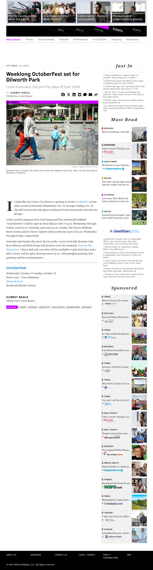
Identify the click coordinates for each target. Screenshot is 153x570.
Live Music (86, 307)
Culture (98, 30)
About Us (11, 554)
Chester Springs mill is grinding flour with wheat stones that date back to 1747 (124, 87)
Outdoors (109, 194)
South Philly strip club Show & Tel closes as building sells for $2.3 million (123, 82)
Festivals (64, 39)
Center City (44, 307)
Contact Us (61, 554)
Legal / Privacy (87, 554)
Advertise (35, 554)
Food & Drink (100, 39)
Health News (110, 161)
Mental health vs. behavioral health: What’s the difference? (121, 248)
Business (108, 128)
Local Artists (58, 307)
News (61, 30)
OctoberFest (82, 201)
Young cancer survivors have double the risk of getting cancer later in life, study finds (123, 263)
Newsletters (132, 39)
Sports (137, 29)
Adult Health (110, 413)
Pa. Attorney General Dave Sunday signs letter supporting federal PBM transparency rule (123, 108)
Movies (107, 178)
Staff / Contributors (110, 556)
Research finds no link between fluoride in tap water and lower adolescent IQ (123, 269)
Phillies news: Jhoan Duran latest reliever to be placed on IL (123, 101)
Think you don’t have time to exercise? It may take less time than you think (123, 275)
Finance (108, 479)
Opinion (108, 529)
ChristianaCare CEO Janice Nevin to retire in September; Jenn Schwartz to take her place (123, 255)
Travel (107, 296)
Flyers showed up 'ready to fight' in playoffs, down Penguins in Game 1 (120, 76)
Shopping (116, 39)
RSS (129, 554)
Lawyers (108, 512)
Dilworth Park (14, 281)
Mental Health (111, 462)
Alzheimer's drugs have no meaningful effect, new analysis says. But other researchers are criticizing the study (122, 241)
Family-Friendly (46, 39)
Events (118, 30)
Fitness (29, 39)
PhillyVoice (27, 31)
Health (80, 30)
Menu (11, 31)
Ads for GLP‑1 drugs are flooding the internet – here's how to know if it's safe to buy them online (123, 94)
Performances (80, 39)
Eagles (107, 211)
